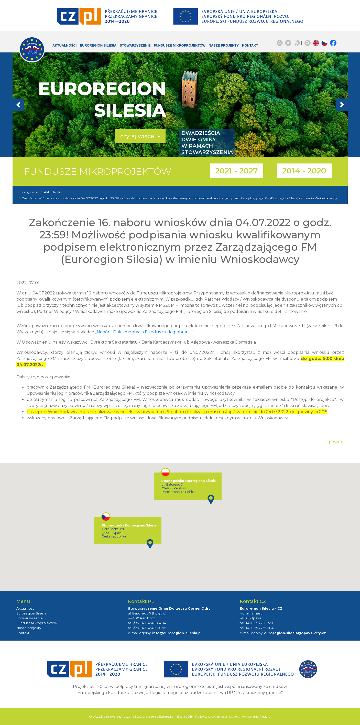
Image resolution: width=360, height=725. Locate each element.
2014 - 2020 (304, 170)
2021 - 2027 (236, 170)
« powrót (335, 442)
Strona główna (28, 192)
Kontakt (246, 45)
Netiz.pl (265, 716)
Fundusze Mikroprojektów (176, 45)
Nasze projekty (220, 45)
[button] (38, 104)
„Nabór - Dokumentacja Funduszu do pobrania (143, 331)
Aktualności (61, 45)
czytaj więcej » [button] (140, 136)
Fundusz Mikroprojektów (36, 623)
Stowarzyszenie (131, 45)
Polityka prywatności (211, 716)
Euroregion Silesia (94, 45)
